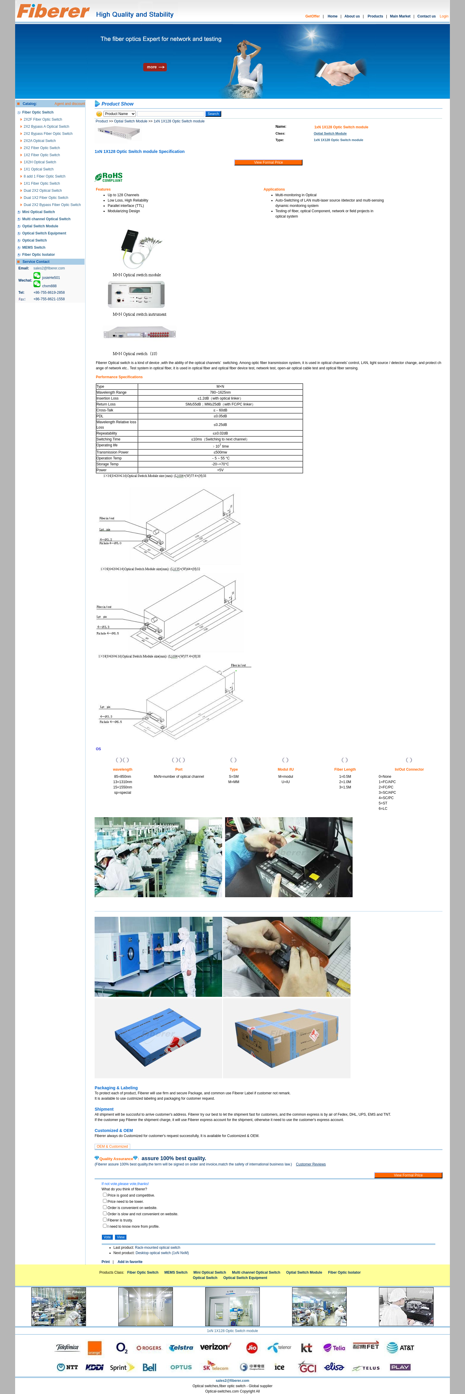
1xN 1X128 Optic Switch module (179, 121)
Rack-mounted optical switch (157, 1248)
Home (332, 16)
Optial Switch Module (131, 121)
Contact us (426, 16)
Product (101, 121)
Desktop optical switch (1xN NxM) (162, 1253)
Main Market (400, 16)
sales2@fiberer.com (49, 268)
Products (375, 16)
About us (352, 16)
